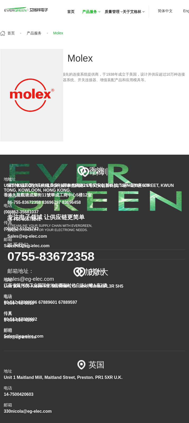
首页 (71, 12)
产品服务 (91, 12)
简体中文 (165, 11)
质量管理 (114, 12)
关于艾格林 (134, 12)
